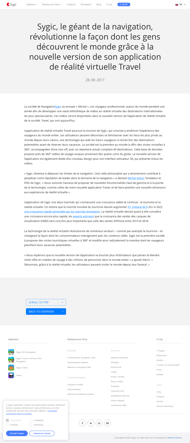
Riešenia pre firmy (51, 4)
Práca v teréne (117, 376)
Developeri (86, 4)
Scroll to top (46, 302)
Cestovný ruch (117, 391)
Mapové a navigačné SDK (79, 367)
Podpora (71, 4)
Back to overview (46, 311)
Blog (99, 4)
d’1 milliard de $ (138, 207)
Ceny (159, 392)
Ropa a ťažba (117, 381)
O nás (109, 4)
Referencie (162, 355)
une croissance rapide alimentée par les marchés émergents (62, 211)
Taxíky (114, 372)
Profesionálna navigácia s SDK (81, 357)
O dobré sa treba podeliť (168, 365)
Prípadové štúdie (75, 384)
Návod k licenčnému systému (81, 394)
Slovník (160, 401)
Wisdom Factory (174, 437)
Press (159, 369)
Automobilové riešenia (78, 362)
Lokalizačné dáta (118, 405)
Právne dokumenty (165, 406)
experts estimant (83, 216)
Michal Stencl (136, 178)
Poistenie (115, 386)
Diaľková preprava (119, 357)
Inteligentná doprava (120, 396)
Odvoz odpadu (117, 400)
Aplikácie (31, 4)
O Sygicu (161, 350)
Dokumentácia (74, 389)
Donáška (115, 362)
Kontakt (160, 374)
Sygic (58, 106)
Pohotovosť (116, 367)
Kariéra (160, 360)
